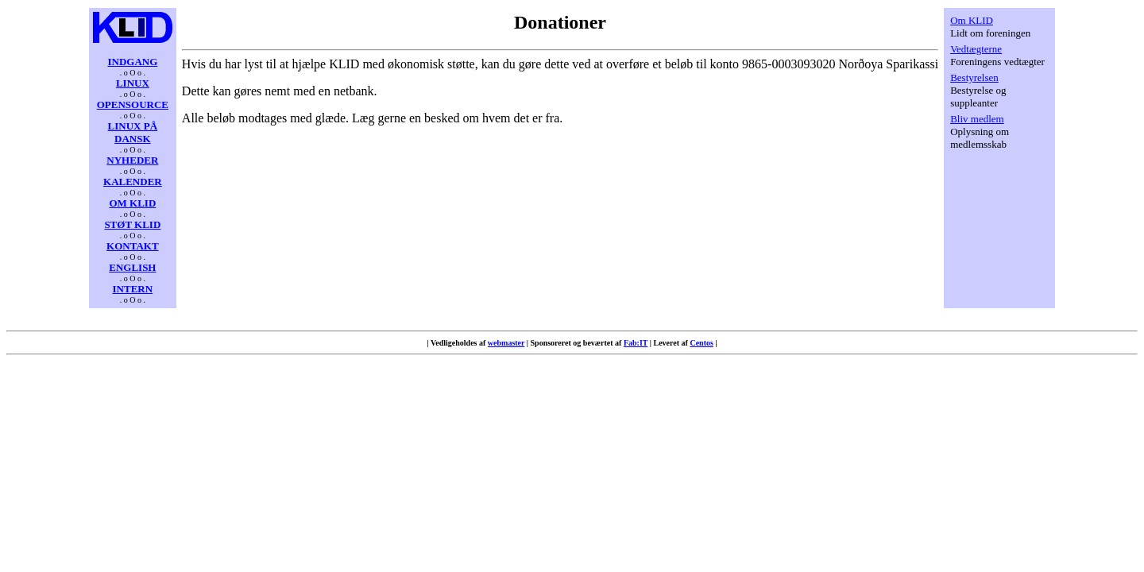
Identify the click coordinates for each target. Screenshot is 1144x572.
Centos (701, 342)
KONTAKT (132, 246)
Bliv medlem (977, 119)
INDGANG (132, 62)
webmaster (506, 342)
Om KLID (971, 20)
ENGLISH (132, 267)
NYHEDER (132, 160)
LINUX (132, 83)
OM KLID (132, 203)
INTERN (133, 289)
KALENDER (132, 181)
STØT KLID (132, 224)
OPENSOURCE (132, 104)
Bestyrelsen (974, 77)
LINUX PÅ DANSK (132, 132)
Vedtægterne (976, 49)
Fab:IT (635, 342)
